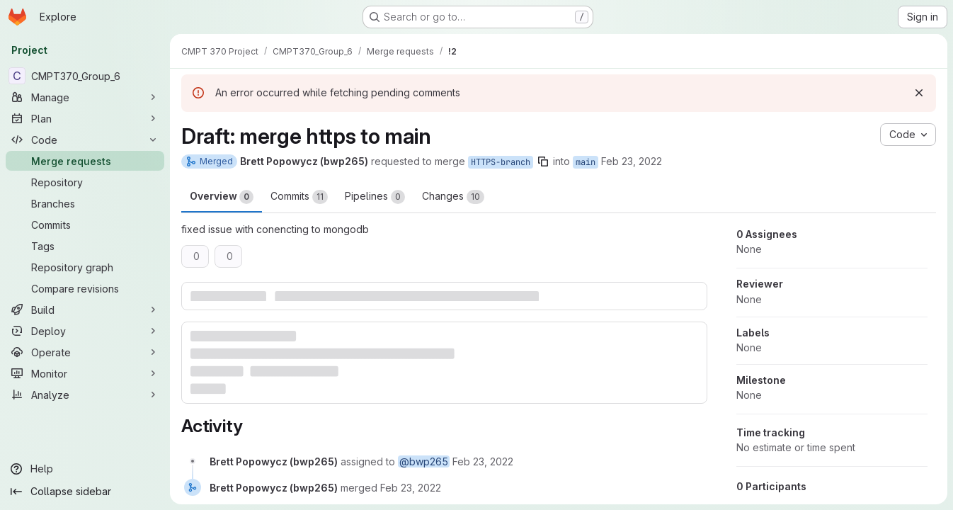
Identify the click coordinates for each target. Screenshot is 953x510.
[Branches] (85, 203)
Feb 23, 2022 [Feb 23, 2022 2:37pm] (631, 161)
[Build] (85, 309)
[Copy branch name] (543, 161)
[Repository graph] (85, 267)
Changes (453, 197)
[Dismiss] (919, 92)
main (585, 162)
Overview (221, 197)
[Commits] (85, 224)
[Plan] (85, 118)
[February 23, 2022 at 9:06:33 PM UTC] (410, 488)
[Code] (85, 139)
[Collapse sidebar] (85, 492)
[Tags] (85, 246)
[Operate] (85, 352)
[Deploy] (85, 331)
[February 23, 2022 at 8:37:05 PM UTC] (482, 461)
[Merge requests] (85, 161)
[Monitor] (85, 373)
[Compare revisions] (85, 288)
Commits (299, 197)
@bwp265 (423, 461)
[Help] (85, 469)
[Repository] (85, 182)
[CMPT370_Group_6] (85, 76)
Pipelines (375, 197)
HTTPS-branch (500, 162)
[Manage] (85, 97)
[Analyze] (85, 394)
